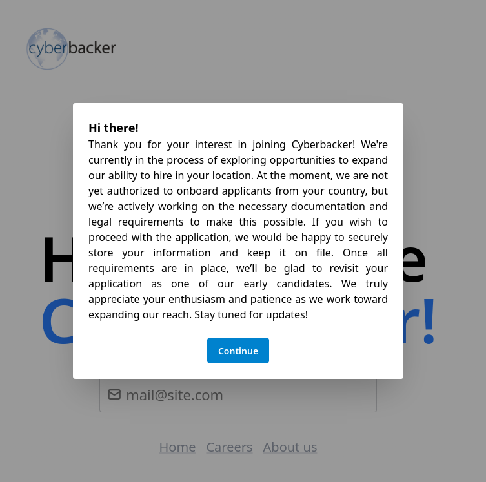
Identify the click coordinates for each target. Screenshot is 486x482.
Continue (238, 351)
